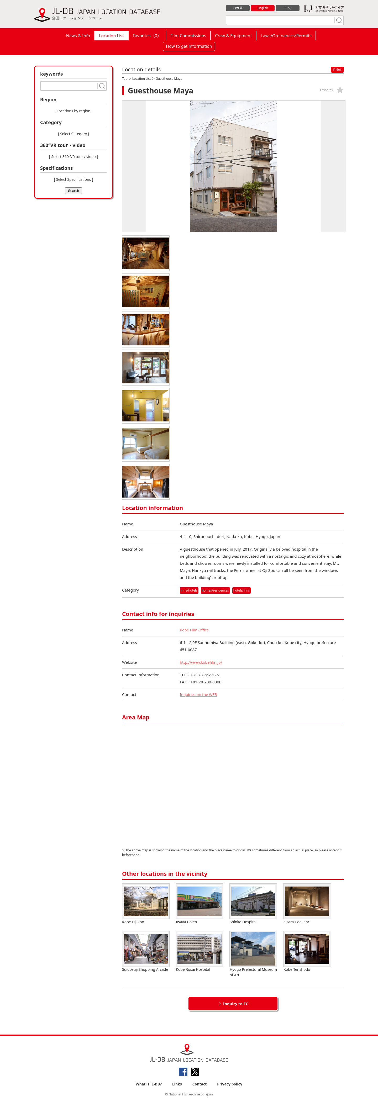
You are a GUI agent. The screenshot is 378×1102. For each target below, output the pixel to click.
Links (177, 1084)
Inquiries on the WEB (199, 694)
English (263, 8)
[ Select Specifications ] (73, 179)
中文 (287, 8)
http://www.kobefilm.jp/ (202, 662)
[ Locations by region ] (74, 110)
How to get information (189, 46)
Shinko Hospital (253, 904)
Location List (111, 36)
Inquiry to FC (235, 1003)
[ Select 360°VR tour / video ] (73, 156)
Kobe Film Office (195, 629)
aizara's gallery (307, 904)
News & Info (78, 36)
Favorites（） (147, 36)
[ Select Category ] (73, 133)
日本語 (238, 8)
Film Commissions (188, 36)
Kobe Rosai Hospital (199, 951)
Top (124, 78)
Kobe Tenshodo (307, 951)
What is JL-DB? (149, 1084)
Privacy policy (229, 1084)
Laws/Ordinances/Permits (286, 36)
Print (337, 69)
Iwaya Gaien (199, 904)
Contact (199, 1084)
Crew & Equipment (233, 36)
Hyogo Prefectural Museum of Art (253, 954)
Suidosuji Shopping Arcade (145, 951)
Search (73, 191)
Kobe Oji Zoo (145, 904)
